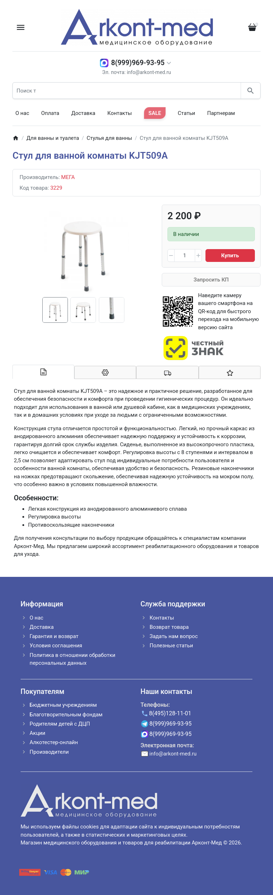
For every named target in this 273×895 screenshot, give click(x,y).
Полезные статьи (171, 645)
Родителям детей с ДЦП (60, 724)
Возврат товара (169, 627)
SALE (155, 113)
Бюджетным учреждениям (63, 705)
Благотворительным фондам (66, 714)
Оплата (50, 113)
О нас (22, 113)
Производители (49, 752)
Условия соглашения (56, 645)
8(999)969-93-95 (138, 63)
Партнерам (221, 113)
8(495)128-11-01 (170, 713)
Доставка (83, 113)
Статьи (186, 113)
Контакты (119, 113)
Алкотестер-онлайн (54, 742)
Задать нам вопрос (174, 636)
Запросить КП (211, 280)
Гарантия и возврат (54, 636)
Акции (37, 733)
